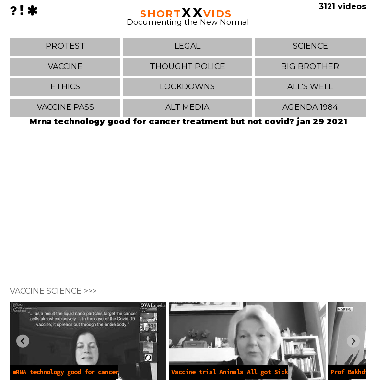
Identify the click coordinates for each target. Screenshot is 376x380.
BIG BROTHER (310, 66)
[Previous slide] (22, 341)
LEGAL (187, 46)
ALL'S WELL (310, 86)
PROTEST (65, 46)
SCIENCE (310, 46)
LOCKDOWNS (187, 86)
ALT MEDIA (187, 107)
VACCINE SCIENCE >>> (53, 291)
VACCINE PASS (65, 107)
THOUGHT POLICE (187, 66)
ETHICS (65, 86)
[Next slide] (353, 341)
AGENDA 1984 (310, 107)
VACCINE (65, 66)
